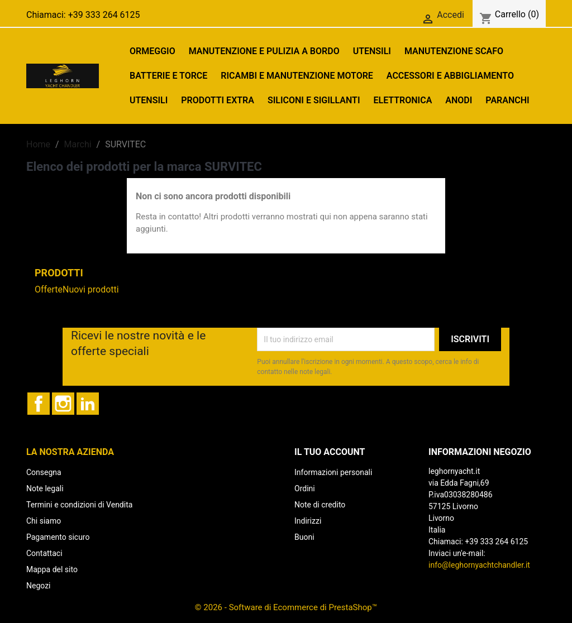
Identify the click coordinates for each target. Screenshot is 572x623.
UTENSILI (372, 51)
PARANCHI (507, 100)
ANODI (458, 100)
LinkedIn (88, 403)
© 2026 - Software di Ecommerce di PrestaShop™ (286, 607)
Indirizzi (307, 520)
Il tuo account (329, 452)
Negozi (38, 585)
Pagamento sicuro (57, 537)
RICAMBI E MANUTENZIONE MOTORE (297, 75)
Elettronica (402, 100)
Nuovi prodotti (91, 289)
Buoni (304, 537)
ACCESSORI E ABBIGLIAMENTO (450, 75)
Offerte (49, 289)
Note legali (45, 488)
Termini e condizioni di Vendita (79, 504)
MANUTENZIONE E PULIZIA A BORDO (264, 51)
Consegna (43, 472)
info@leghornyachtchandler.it (479, 564)
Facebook (38, 403)
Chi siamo (43, 520)
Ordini (304, 488)
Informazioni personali (333, 472)
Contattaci (44, 553)
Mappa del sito (52, 569)
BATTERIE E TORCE (168, 75)
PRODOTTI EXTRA (217, 100)
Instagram (63, 403)
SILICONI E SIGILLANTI (314, 100)
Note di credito (319, 504)
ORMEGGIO (152, 51)
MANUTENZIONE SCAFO (453, 51)
